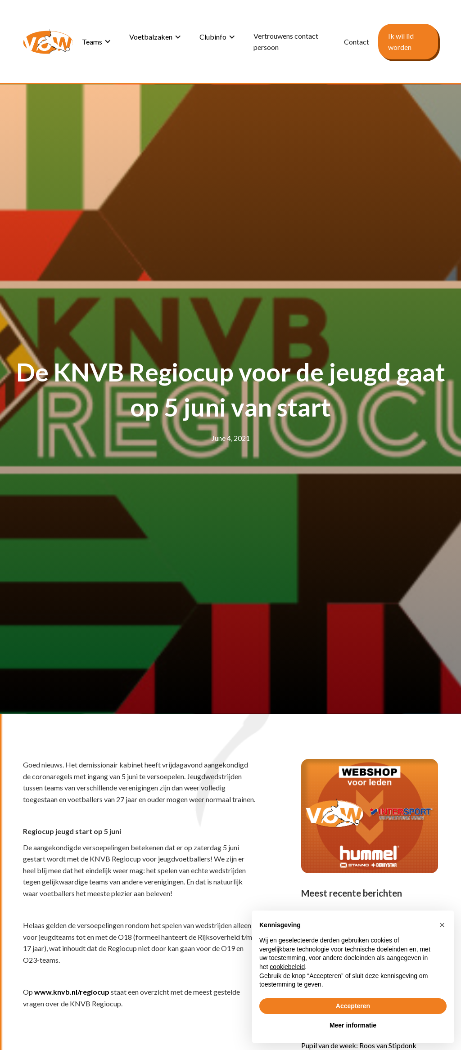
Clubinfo (212, 36)
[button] (96, 41)
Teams (92, 41)
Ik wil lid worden (401, 41)
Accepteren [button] (353, 1006)
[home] (48, 41)
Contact (356, 41)
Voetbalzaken (150, 36)
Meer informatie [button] (353, 1025)
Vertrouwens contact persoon (285, 41)
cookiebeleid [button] (287, 966)
